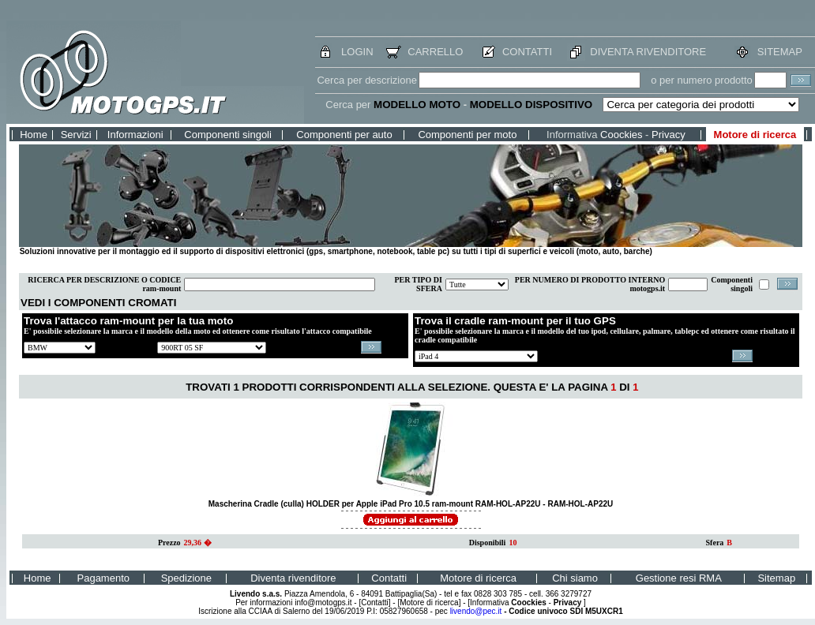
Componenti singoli (228, 134)
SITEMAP (779, 52)
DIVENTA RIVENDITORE (648, 52)
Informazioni (135, 134)
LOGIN (357, 52)
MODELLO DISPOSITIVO (531, 104)
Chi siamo (575, 578)
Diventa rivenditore (293, 578)
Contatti (389, 578)
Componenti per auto (344, 134)
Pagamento (103, 578)
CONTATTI (527, 52)
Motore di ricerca (755, 134)
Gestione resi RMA (679, 578)
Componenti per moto (467, 134)
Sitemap (776, 578)
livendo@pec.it (476, 611)
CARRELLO (435, 52)
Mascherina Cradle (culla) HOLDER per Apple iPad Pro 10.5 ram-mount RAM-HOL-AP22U (375, 504)
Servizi (76, 134)
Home (33, 134)
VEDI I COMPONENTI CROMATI (98, 303)
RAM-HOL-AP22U (580, 504)
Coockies (621, 134)
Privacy (668, 134)
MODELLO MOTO (417, 104)
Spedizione (186, 578)
